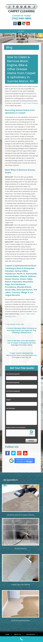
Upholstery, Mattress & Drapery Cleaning (20, 515)
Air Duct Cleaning (20, 549)
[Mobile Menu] (21, 31)
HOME (7, 634)
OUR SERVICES (30, 634)
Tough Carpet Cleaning (30, 103)
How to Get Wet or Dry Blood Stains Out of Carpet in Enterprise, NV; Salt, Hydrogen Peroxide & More (21, 343)
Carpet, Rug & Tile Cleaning (20, 585)
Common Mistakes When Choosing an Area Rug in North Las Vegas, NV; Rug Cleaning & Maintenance (21, 330)
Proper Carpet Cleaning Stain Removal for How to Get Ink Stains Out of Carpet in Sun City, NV (21, 355)
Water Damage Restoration (20, 621)
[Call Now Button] (21, 639)
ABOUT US (17, 634)
